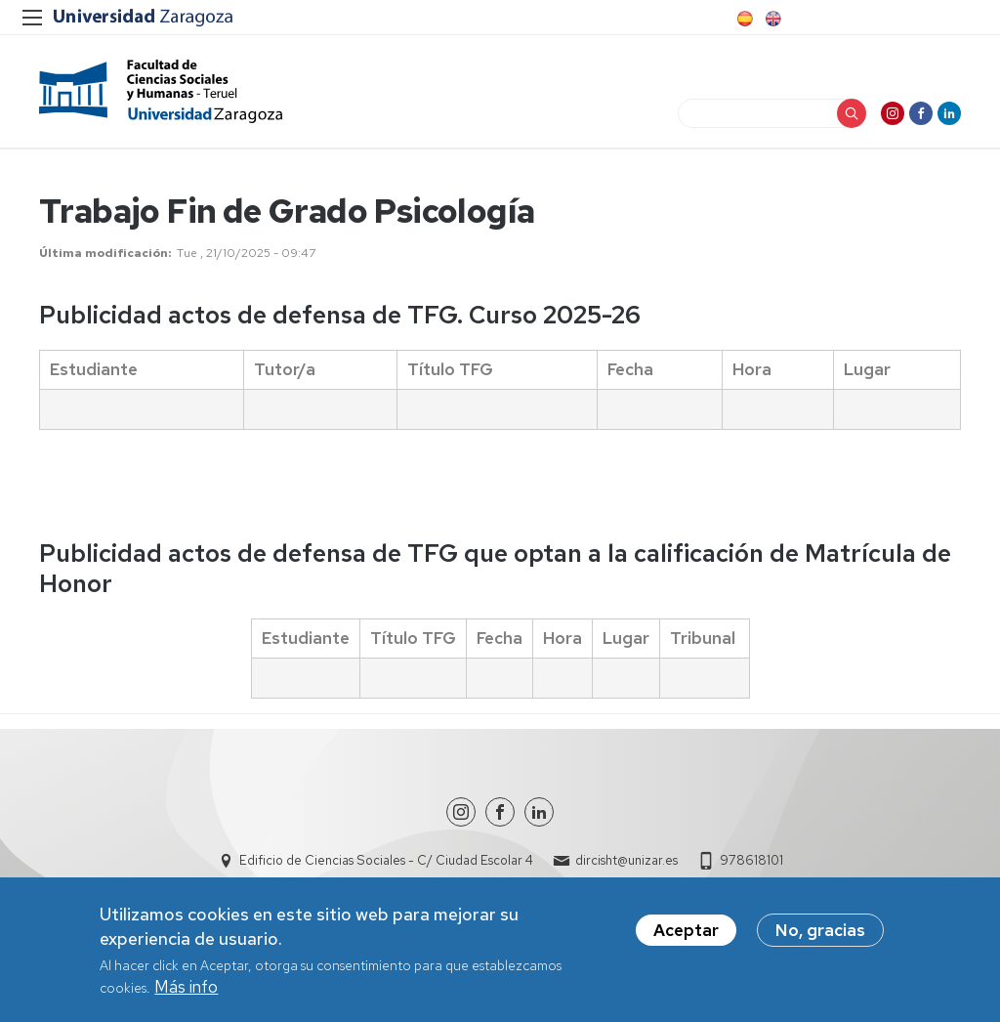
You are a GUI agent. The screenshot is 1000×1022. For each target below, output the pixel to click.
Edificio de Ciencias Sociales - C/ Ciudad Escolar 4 (386, 860)
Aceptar (686, 937)
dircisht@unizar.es (626, 860)
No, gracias (820, 937)
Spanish (743, 18)
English (771, 18)
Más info (186, 993)
